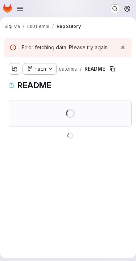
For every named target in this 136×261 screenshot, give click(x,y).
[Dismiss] (123, 47)
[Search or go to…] (115, 8)
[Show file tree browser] (14, 69)
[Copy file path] (112, 69)
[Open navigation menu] (20, 8)
